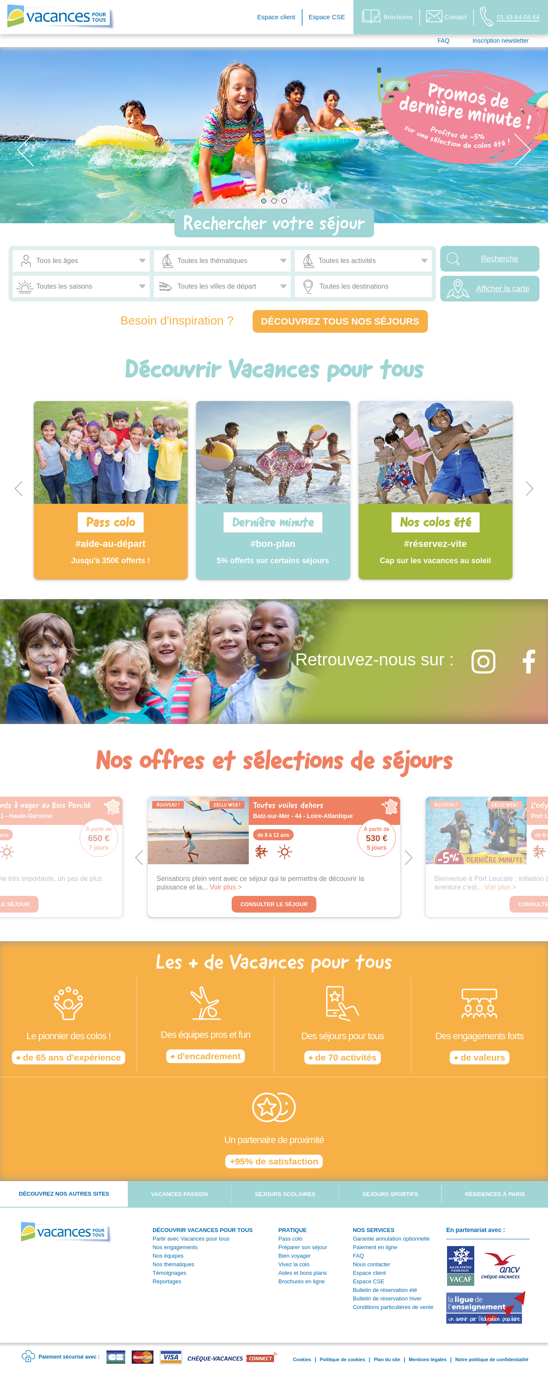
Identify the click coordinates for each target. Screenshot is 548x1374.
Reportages (167, 1281)
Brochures (387, 16)
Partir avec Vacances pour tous (191, 1238)
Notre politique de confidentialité (491, 1359)
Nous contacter (371, 1264)
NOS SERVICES (373, 1230)
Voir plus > (226, 887)
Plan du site (387, 1359)
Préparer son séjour (302, 1247)
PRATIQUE (292, 1230)
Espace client (276, 17)
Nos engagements (175, 1247)
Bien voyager (294, 1256)
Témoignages (169, 1273)
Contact (446, 16)
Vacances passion (179, 1194)
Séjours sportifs (390, 1194)
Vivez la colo (293, 1264)
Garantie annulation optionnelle (391, 1238)
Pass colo (290, 1238)
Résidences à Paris (495, 1194)
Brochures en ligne (301, 1281)
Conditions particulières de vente (393, 1307)
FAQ (444, 40)
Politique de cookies (342, 1359)
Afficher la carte (503, 288)
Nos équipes (168, 1256)
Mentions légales (428, 1359)
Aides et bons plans (302, 1273)
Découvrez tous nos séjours (340, 321)
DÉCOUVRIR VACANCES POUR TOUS (203, 1230)
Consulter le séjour (273, 904)
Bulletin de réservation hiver (387, 1298)
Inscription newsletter (500, 40)
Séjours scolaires (285, 1194)
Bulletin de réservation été (385, 1290)
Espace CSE (327, 17)
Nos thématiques (173, 1264)
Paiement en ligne (375, 1247)
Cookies (302, 1359)
